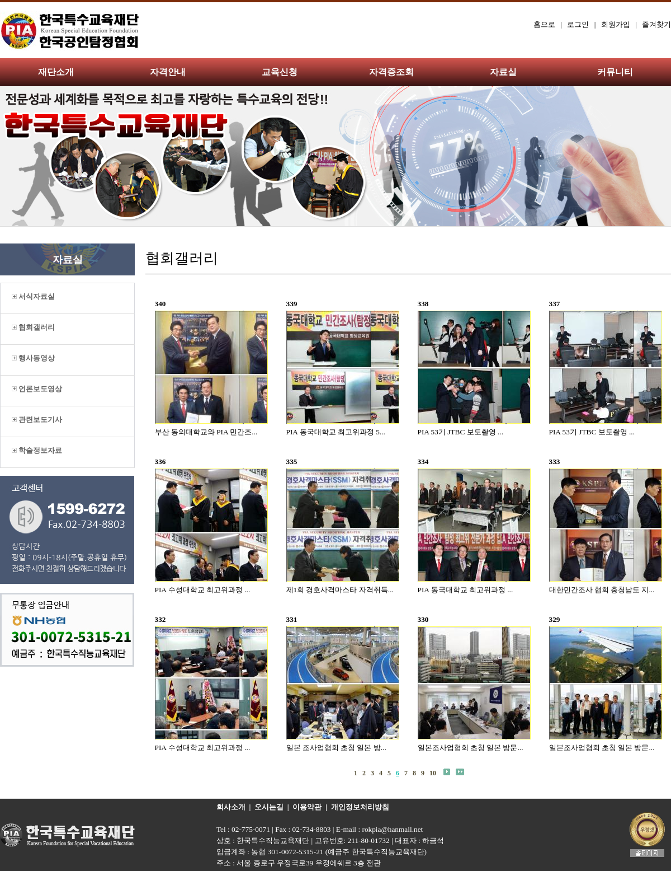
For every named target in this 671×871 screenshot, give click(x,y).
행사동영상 (33, 358)
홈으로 (544, 24)
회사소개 (230, 807)
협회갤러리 (33, 327)
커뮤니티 (615, 72)
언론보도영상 (37, 389)
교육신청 (279, 72)
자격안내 (168, 72)
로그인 (578, 24)
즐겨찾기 (656, 24)
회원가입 (615, 24)
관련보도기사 (37, 419)
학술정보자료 (37, 450)
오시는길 (268, 807)
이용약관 (307, 807)
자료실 (503, 72)
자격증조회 (391, 72)
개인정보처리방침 (360, 807)
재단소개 (56, 72)
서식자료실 (33, 296)
